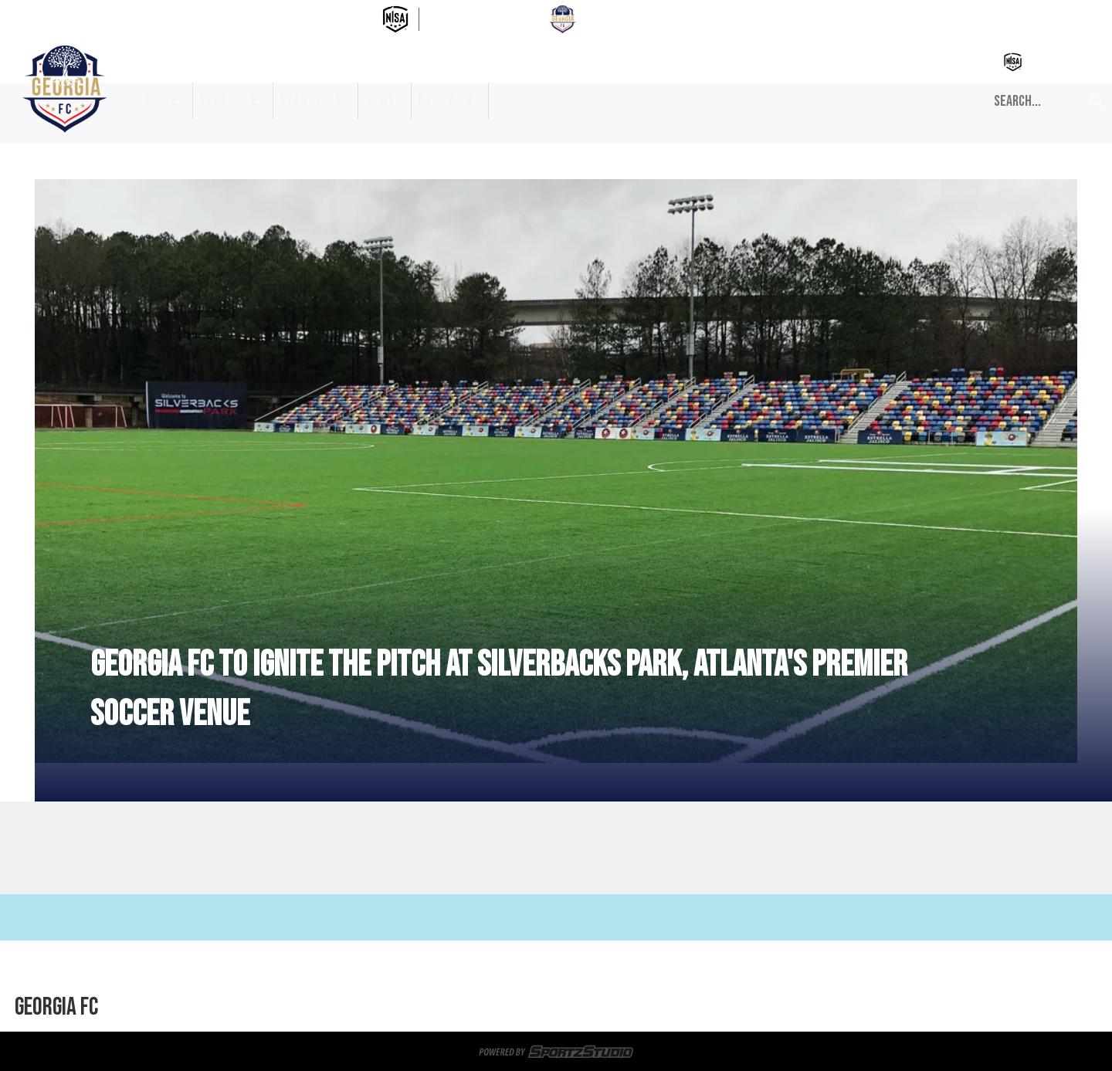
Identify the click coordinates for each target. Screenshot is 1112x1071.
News (379, 100)
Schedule (228, 100)
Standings (311, 100)
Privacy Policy (546, 1007)
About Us (445, 100)
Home (161, 100)
